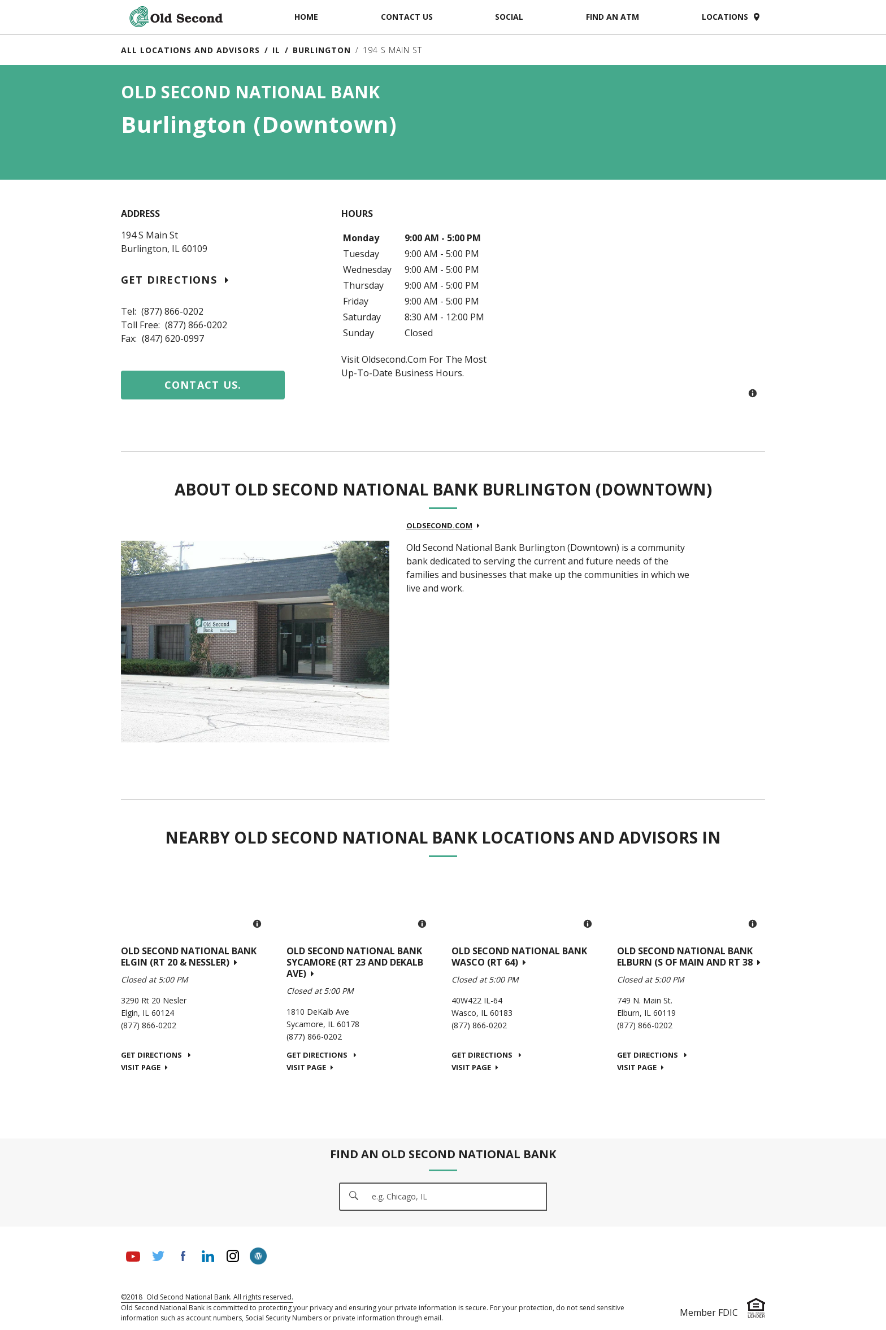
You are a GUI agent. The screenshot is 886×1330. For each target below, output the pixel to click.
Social (509, 16)
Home (306, 16)
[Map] (663, 307)
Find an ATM (612, 16)
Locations (733, 17)
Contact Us (407, 16)
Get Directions (175, 279)
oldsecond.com (443, 525)
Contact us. (202, 385)
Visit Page (144, 1067)
